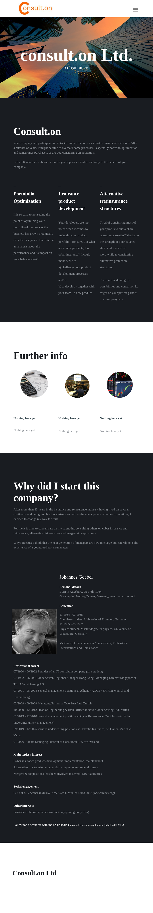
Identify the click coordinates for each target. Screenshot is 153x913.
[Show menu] (135, 9)
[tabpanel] (76, 155)
